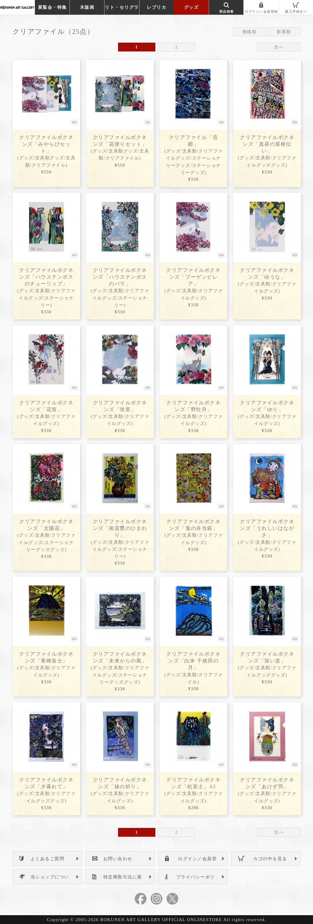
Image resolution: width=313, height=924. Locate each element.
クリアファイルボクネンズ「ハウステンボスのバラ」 (120, 287)
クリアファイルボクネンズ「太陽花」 (46, 535)
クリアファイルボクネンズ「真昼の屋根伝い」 (267, 151)
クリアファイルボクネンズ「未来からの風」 (120, 667)
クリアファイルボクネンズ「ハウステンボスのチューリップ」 (46, 287)
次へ (279, 47)
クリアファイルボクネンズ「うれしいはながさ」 (267, 535)
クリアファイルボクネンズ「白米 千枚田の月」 (193, 667)
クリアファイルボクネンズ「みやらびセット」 (46, 151)
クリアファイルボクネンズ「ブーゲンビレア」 (193, 283)
